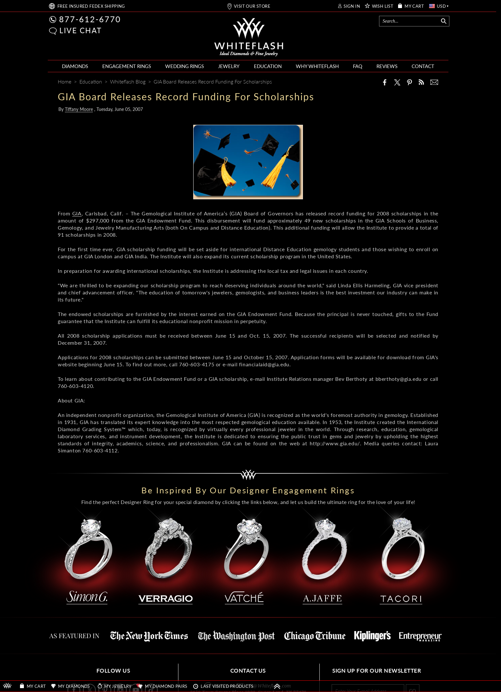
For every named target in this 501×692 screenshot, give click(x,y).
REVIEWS (386, 66)
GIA (77, 213)
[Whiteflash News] (421, 82)
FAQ (357, 66)
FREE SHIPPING (91, 6)
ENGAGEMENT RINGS (126, 66)
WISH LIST (383, 6)
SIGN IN (352, 6)
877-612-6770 (90, 19)
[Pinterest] (409, 82)
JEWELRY (228, 66)
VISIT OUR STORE (252, 6)
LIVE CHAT (80, 30)
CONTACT (423, 66)
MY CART (414, 6)
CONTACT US (248, 670)
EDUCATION (268, 66)
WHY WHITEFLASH (317, 66)
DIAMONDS (75, 66)
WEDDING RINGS (184, 66)
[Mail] (434, 82)
